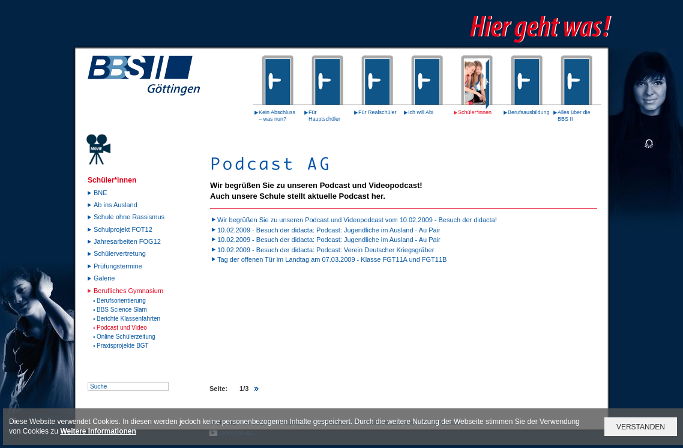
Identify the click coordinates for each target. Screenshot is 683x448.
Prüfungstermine (118, 266)
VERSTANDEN (640, 427)
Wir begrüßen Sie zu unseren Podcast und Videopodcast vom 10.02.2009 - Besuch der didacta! (357, 219)
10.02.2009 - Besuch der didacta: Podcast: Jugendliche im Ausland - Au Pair (329, 230)
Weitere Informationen (98, 431)
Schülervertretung (120, 253)
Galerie (104, 278)
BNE (100, 192)
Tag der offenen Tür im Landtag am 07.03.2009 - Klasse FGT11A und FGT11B (332, 259)
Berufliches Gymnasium (128, 290)
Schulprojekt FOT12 (123, 229)
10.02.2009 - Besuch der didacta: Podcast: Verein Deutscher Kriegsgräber (325, 249)
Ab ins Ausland (115, 204)
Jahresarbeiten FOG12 (127, 241)
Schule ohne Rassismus (129, 216)
